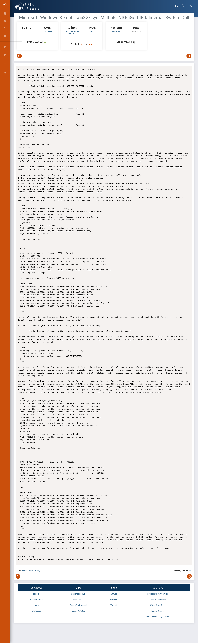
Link (190, 571)
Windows (116, 32)
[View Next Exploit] (188, 56)
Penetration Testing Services (157, 617)
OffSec (114, 594)
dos (92, 32)
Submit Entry (78, 600)
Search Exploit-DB (78, 594)
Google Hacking (36, 600)
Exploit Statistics (78, 611)
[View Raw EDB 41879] (91, 44)
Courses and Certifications (157, 594)
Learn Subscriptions (158, 600)
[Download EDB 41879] (82, 44)
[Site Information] (183, 6)
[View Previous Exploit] (19, 56)
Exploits (36, 594)
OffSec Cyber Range (158, 605)
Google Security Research (71, 33)
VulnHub (113, 605)
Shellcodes (36, 611)
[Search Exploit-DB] (191, 6)
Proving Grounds (157, 611)
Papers (36, 605)
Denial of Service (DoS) (31, 571)
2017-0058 (47, 32)
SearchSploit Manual (78, 605)
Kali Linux (114, 600)
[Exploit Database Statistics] (177, 6)
